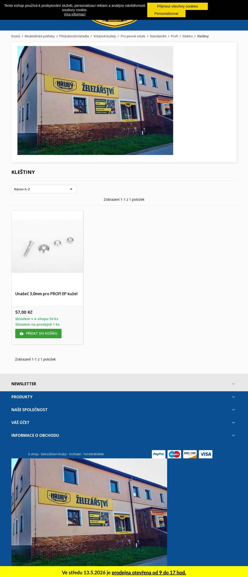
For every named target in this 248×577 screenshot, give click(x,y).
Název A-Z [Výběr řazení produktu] (44, 189)
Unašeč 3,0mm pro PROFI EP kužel (46, 293)
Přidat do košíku (38, 333)
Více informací (74, 14)
